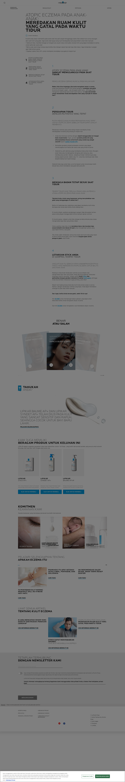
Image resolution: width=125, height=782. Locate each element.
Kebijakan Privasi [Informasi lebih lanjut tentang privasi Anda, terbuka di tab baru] (10, 780)
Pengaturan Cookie (87, 776)
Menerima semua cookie (102, 776)
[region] (62, 776)
